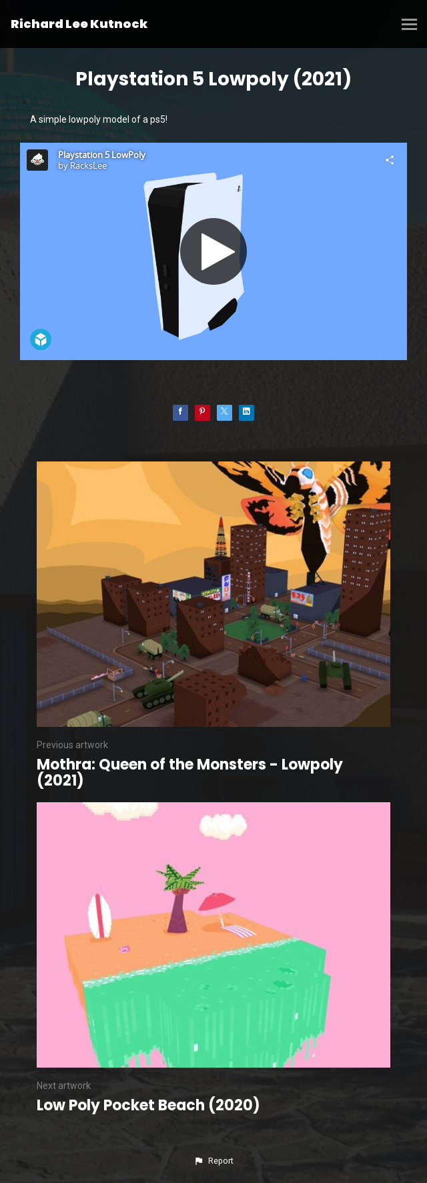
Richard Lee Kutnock (79, 23)
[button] (213, 1161)
